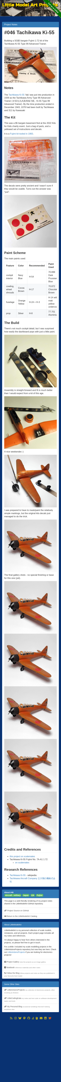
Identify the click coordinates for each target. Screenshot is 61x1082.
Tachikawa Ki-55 (17, 95)
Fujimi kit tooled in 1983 (21, 134)
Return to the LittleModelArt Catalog (20, 916)
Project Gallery (25, 962)
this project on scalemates (22, 856)
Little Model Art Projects (30, 5)
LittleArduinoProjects (16, 952)
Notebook (22, 967)
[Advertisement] (30, 1050)
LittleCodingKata (30, 999)
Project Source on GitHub (16, 911)
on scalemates (22, 862)
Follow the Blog (29, 974)
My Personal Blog (27, 1007)
